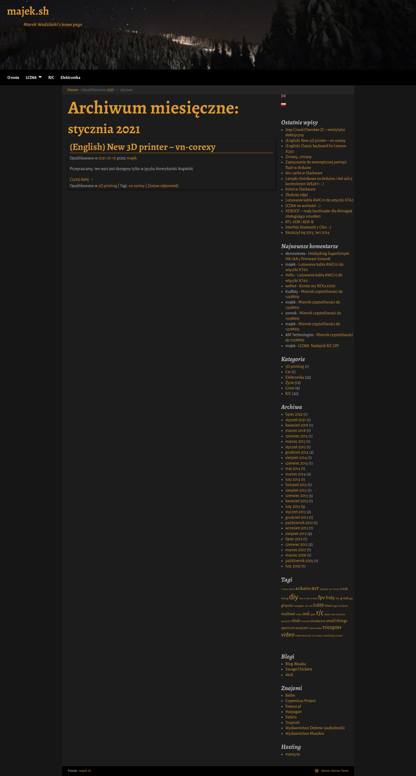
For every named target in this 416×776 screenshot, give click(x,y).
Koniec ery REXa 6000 (317, 286)
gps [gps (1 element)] (351, 598)
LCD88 (31, 77)
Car (288, 372)
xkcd (289, 675)
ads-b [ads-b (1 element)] (292, 589)
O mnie (13, 77)
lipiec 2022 (294, 414)
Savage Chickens (298, 669)
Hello (289, 275)
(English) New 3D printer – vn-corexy (143, 146)
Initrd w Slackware (300, 189)
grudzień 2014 (296, 452)
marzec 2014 (295, 474)
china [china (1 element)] (336, 589)
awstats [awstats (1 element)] (324, 589)
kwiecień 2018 (296, 425)
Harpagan (293, 712)
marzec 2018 (295, 430)
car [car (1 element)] (330, 589)
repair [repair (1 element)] (327, 614)
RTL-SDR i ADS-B (299, 222)
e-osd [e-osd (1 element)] (307, 598)
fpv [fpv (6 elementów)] (321, 597)
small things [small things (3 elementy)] (336, 621)
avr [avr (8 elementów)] (315, 588)
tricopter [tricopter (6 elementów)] (332, 627)
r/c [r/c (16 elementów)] (320, 613)
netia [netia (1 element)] (299, 614)
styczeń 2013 (295, 512)
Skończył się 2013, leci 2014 (307, 232)
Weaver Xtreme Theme (335, 771)
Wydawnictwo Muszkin (304, 733)
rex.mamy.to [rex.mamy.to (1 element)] (338, 614)
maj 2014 (292, 468)
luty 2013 (292, 506)
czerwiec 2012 (296, 544)
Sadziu (291, 717)
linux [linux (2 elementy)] (328, 606)
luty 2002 (293, 566)
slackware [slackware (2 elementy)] (318, 621)
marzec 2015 (295, 441)
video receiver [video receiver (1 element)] (303, 635)
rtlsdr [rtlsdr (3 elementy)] (296, 621)
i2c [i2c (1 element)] (306, 605)
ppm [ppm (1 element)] (312, 614)
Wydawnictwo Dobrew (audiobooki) (315, 728)
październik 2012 (299, 523)
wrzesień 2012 (296, 528)
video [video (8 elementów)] (287, 634)
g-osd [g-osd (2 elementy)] (344, 598)
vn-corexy (137, 186)
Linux (289, 388)
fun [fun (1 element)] (338, 598)
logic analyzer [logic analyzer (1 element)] (340, 605)
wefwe (290, 286)
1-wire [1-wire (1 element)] (284, 589)
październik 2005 (299, 561)
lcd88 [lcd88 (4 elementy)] (318, 605)
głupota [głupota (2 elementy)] (287, 606)
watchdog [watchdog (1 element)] (328, 635)
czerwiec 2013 (296, 496)
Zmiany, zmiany (298, 157)
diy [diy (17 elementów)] (293, 597)
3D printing (107, 186)
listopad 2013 (296, 485)
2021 (110, 90)
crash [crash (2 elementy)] (344, 589)
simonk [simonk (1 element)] (305, 621)
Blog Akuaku (295, 664)
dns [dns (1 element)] (301, 598)
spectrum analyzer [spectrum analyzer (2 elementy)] (294, 628)
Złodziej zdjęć (296, 195)
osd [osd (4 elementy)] (306, 613)
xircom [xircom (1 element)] (339, 635)
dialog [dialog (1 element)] (284, 598)
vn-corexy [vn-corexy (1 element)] (317, 635)
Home (72, 90)
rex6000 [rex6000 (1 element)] (286, 621)
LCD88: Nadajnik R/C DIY (318, 346)
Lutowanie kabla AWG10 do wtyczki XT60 (319, 200)
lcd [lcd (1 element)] (310, 605)
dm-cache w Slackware (303, 173)
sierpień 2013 (296, 490)
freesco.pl (293, 706)
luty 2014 (292, 479)
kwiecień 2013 (296, 501)
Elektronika (70, 77)
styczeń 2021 (295, 420)
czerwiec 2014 (296, 463)
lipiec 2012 (293, 539)
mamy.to (292, 754)
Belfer (290, 695)
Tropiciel (292, 722)
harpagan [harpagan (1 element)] (299, 605)
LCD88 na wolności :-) (303, 206)
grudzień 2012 (296, 517)
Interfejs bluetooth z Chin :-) (308, 227)
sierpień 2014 (296, 458)
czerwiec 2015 (296, 436)
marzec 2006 (295, 555)
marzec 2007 (295, 550)
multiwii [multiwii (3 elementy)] (288, 614)
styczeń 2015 (295, 447)
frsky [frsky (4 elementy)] (330, 597)
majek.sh (28, 10)
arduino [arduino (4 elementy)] (303, 588)
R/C (51, 77)
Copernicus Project (300, 701)
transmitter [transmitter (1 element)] (315, 628)
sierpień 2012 (296, 534)
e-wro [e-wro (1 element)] (314, 598)
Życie (289, 383)
